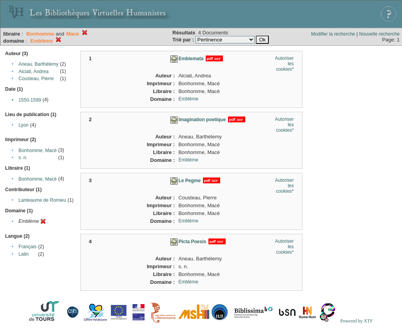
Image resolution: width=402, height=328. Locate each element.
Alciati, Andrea (33, 71)
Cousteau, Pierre (36, 78)
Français (27, 246)
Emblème (188, 99)
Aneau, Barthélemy (38, 64)
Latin (23, 254)
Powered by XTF (356, 321)
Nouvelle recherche (379, 34)
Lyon (23, 125)
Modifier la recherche (333, 34)
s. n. (22, 157)
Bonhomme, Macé (37, 150)
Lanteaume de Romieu (42, 200)
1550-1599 (29, 100)
